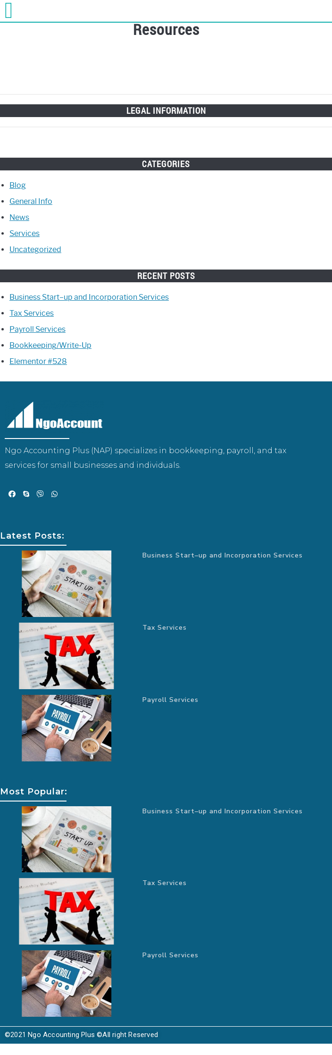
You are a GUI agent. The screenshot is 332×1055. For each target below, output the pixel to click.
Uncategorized (35, 249)
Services (24, 233)
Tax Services (31, 313)
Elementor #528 (38, 361)
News (19, 217)
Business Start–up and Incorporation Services (89, 297)
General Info (30, 201)
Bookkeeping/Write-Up (50, 345)
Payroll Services (37, 329)
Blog (17, 185)
